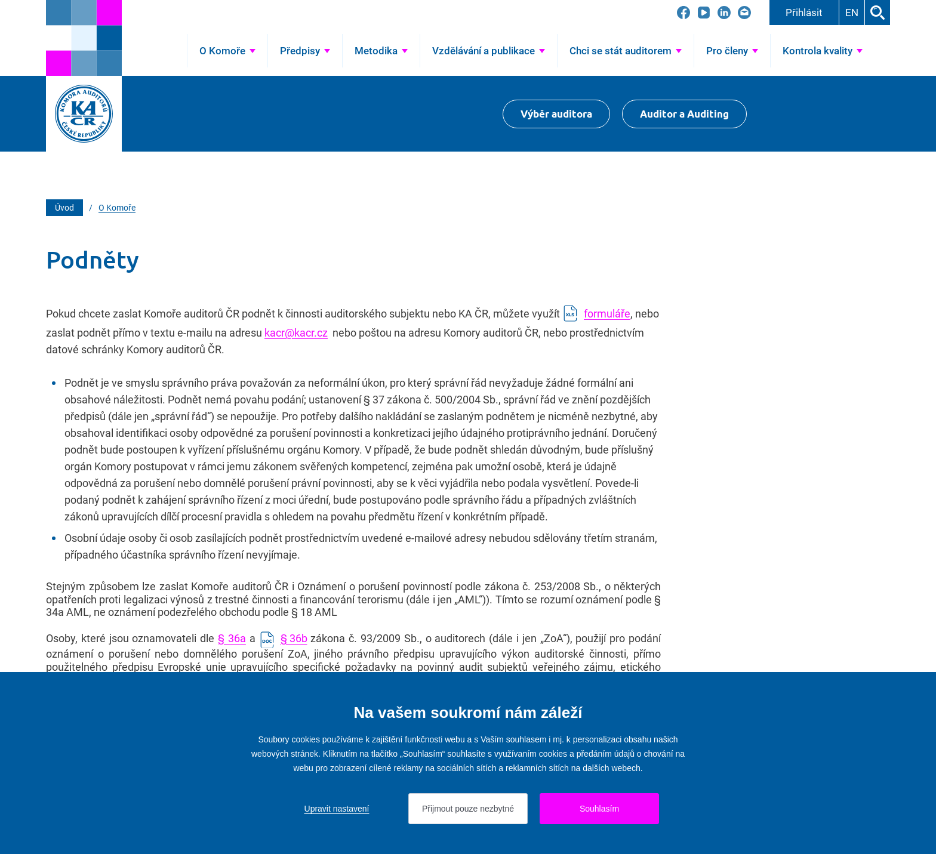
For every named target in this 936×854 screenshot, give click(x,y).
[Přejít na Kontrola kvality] (823, 50)
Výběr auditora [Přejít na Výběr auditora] (556, 113)
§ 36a (232, 638)
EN (851, 13)
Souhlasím (599, 808)
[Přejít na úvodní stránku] (84, 38)
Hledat (877, 12)
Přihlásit (804, 13)
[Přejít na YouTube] (703, 12)
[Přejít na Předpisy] (305, 50)
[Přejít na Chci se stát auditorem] (626, 50)
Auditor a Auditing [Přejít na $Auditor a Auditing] (684, 113)
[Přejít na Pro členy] (732, 50)
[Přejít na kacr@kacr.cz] (744, 12)
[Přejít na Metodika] (381, 50)
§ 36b (294, 638)
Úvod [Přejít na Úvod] (168, 50)
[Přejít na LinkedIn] (724, 12)
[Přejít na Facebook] (683, 12)
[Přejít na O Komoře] (227, 50)
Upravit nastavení (337, 808)
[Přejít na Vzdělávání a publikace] (488, 50)
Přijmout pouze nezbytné (468, 808)
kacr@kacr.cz (296, 332)
